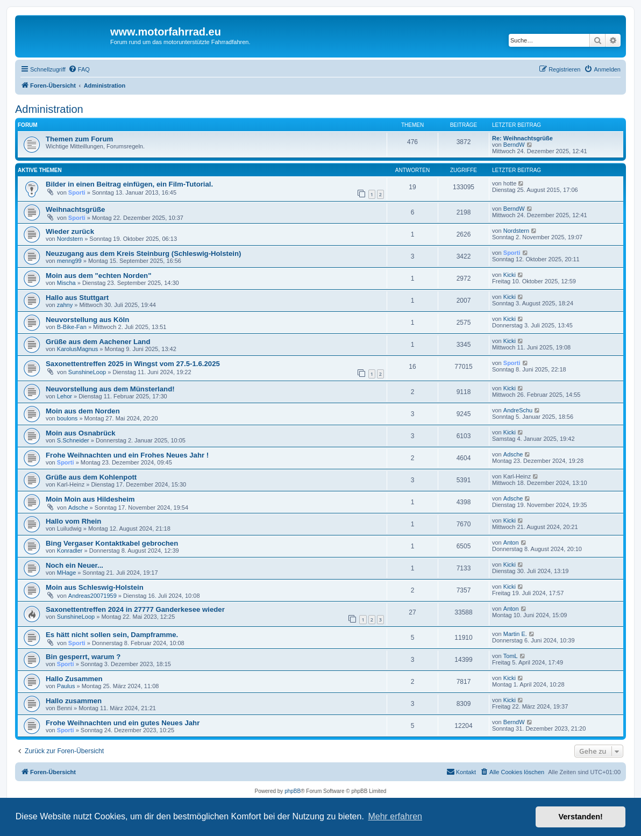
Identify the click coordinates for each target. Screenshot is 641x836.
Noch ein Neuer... (74, 565)
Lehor (64, 396)
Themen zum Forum (79, 139)
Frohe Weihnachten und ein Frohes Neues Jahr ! (127, 455)
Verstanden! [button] (581, 816)
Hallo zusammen (74, 701)
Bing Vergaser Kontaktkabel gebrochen (112, 543)
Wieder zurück (70, 231)
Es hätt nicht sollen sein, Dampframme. (112, 635)
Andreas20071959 (92, 595)
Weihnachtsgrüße (75, 209)
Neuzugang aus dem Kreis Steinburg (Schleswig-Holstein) (143, 253)
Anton (511, 542)
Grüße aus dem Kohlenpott (91, 477)
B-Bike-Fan (72, 327)
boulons (67, 418)
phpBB (292, 791)
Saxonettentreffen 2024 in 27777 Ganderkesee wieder (135, 609)
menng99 (69, 261)
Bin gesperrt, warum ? (83, 657)
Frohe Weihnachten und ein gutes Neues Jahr (123, 723)
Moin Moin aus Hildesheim (90, 499)
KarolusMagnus (77, 349)
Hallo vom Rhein (73, 521)
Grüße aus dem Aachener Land (98, 342)
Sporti (77, 192)
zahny (65, 305)
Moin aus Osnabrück (81, 433)
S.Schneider (73, 440)
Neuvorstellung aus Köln (87, 320)
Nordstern (70, 238)
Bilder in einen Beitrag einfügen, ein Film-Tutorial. (129, 184)
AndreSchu (517, 410)
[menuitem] (79, 69)
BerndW (514, 144)
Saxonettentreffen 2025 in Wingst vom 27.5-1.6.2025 (133, 364)
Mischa (66, 283)
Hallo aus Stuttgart (77, 298)
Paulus (66, 686)
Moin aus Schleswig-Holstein (95, 587)
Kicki (509, 274)
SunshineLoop (87, 372)
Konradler (70, 550)
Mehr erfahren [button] (395, 816)
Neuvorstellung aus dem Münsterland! (110, 389)
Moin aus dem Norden (83, 411)
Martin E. (515, 634)
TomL (510, 656)
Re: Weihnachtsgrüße (522, 138)
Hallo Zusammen (74, 679)
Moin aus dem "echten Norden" (98, 275)
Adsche (513, 454)
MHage (66, 572)
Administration (49, 109)
